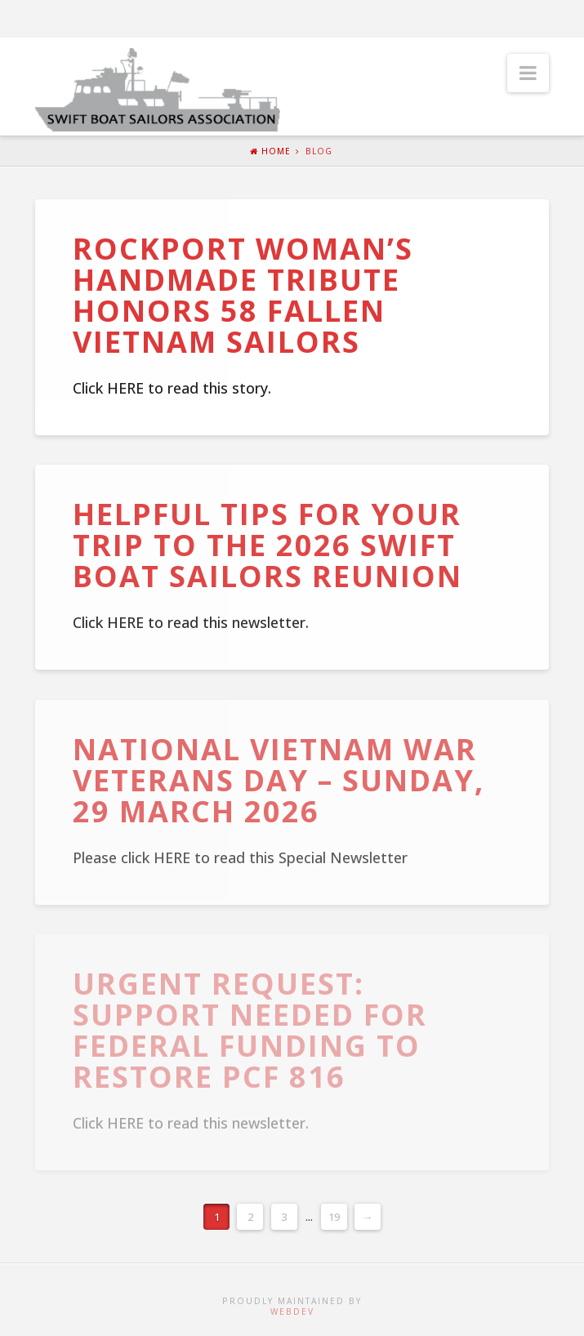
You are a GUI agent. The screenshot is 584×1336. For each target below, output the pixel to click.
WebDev (292, 1311)
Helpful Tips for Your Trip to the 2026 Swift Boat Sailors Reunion (267, 545)
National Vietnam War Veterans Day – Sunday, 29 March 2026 (278, 780)
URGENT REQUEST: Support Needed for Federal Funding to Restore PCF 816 (250, 1030)
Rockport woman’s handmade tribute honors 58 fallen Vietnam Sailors (243, 295)
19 (334, 1216)
